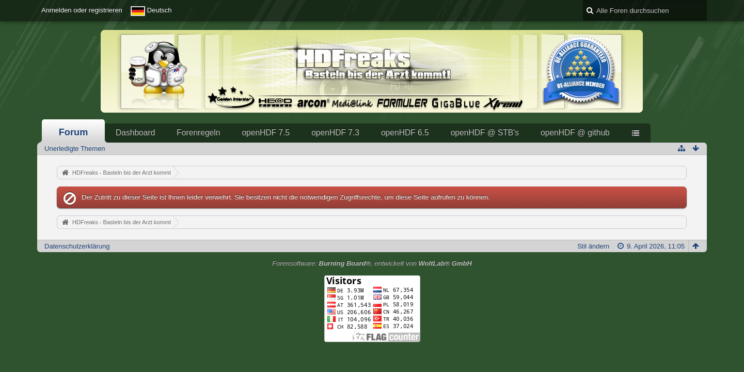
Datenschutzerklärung (76, 246)
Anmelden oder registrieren (81, 10)
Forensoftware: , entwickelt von (372, 263)
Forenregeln (198, 132)
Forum (73, 132)
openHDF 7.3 (335, 132)
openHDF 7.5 (266, 132)
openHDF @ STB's (485, 132)
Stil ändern (593, 246)
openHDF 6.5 (405, 132)
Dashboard (135, 132)
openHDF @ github (575, 132)
